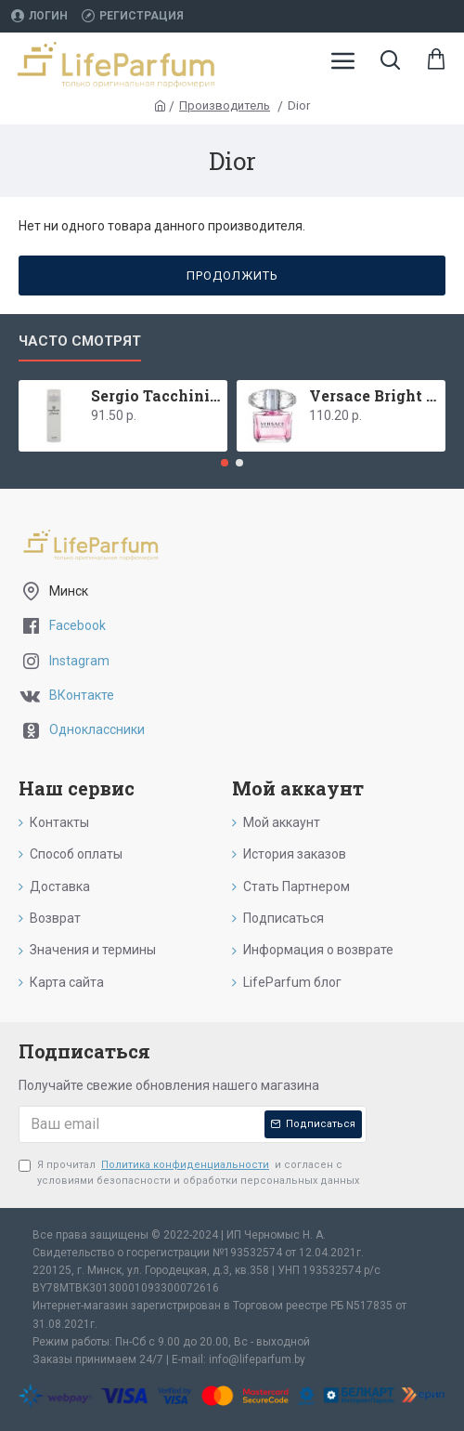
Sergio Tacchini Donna (156, 396)
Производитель (224, 105)
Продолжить (232, 275)
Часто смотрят (80, 341)
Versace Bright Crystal (374, 396)
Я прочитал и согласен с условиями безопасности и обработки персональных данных (189, 1172)
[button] (224, 462)
